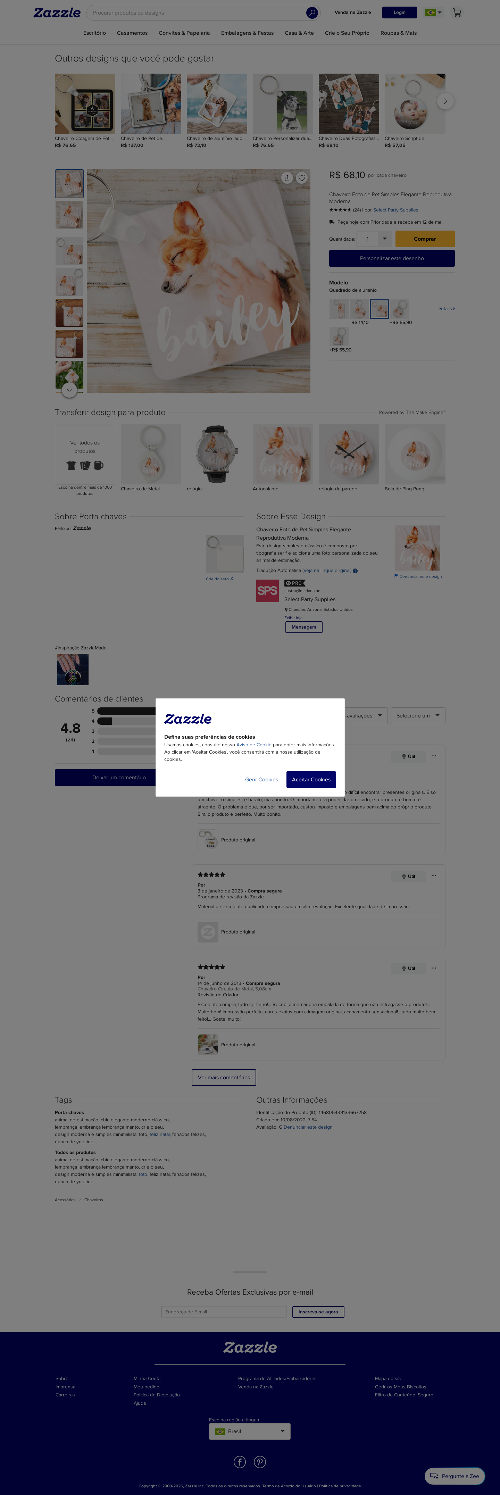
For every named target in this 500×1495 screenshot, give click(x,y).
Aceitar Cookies (311, 779)
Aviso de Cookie (254, 745)
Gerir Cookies (261, 779)
